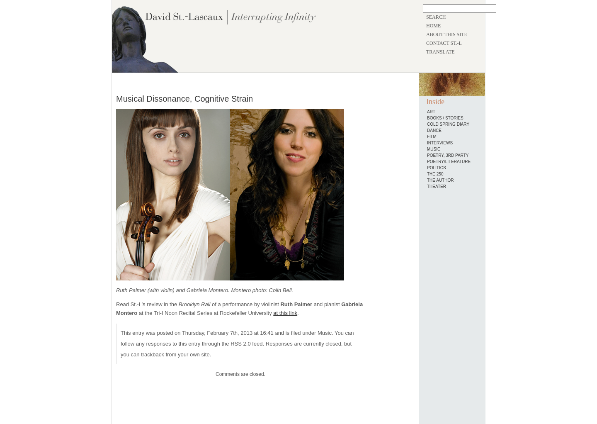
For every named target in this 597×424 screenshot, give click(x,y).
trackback (152, 354)
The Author (440, 180)
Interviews (440, 143)
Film (432, 136)
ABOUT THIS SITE (446, 34)
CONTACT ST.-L (444, 43)
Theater (436, 186)
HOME (433, 26)
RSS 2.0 (240, 344)
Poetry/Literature (449, 161)
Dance (434, 130)
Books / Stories (445, 118)
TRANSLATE (440, 52)
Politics (436, 168)
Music (325, 333)
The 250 (435, 174)
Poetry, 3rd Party (447, 155)
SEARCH (436, 17)
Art (431, 112)
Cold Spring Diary (448, 124)
